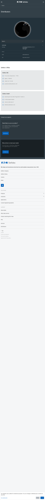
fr (1, 230)
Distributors (3, 226)
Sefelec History (4, 174)
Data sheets (3, 210)
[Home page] (22, 2)
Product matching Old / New (7, 216)
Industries (3, 196)
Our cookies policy (4, 497)
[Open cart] (43, 2)
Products (3, 193)
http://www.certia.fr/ (26, 57)
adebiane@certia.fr (26, 54)
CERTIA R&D (4, 45)
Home (3, 5)
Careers (2, 177)
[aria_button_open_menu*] (1, 2)
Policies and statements (5, 234)
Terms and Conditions (4, 236)
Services (3, 223)
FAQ (2, 219)
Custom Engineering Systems (7, 202)
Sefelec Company (4, 171)
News (2, 180)
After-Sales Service (5, 213)
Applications (3, 199)
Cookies (2, 232)
